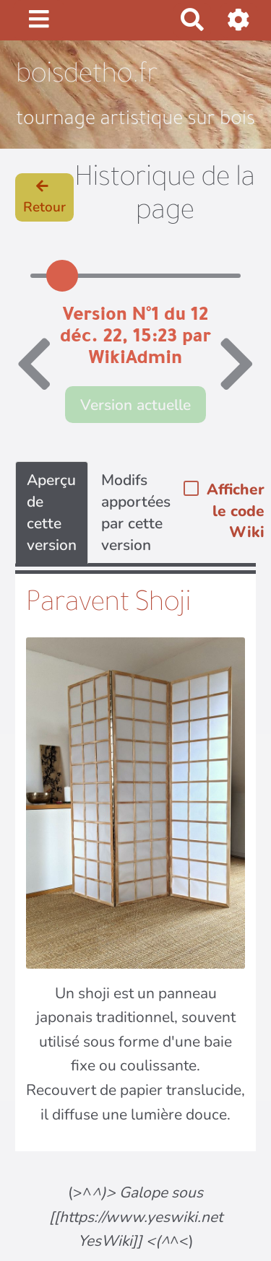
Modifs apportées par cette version (136, 512)
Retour (44, 198)
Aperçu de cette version (52, 512)
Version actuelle (135, 405)
